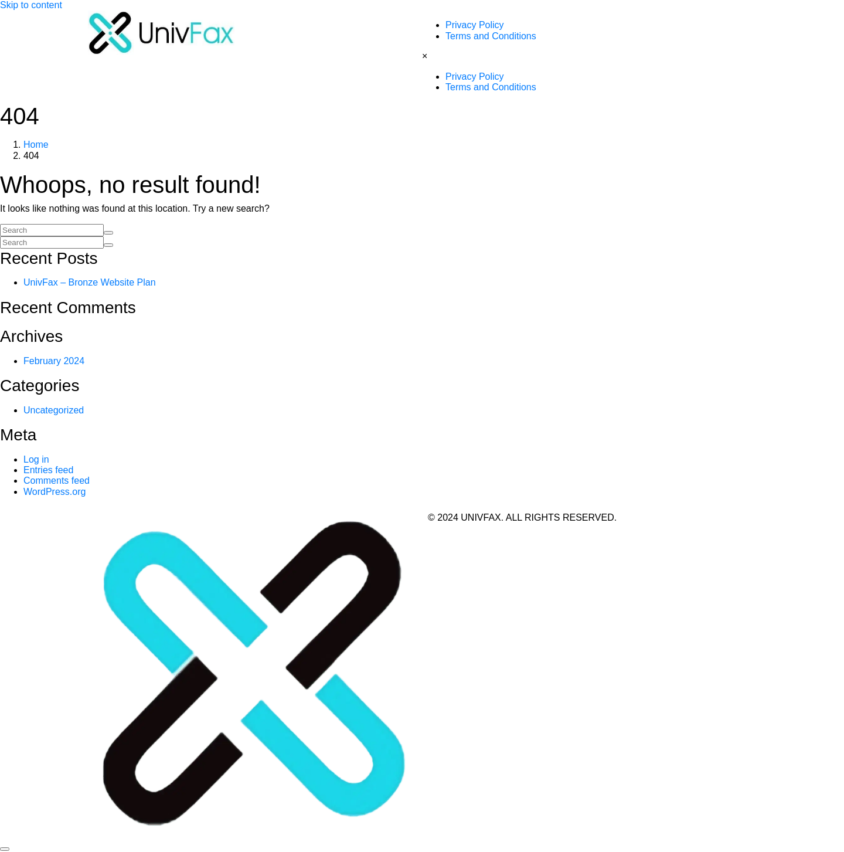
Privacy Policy (474, 25)
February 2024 (53, 361)
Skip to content (31, 5)
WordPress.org (54, 492)
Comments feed (56, 481)
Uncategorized (53, 410)
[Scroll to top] (4, 849)
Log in (36, 459)
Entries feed (48, 470)
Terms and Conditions (490, 36)
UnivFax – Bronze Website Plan (89, 282)
